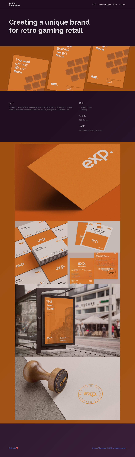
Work (94, 4)
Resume (122, 4)
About (115, 4)
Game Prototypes (104, 4)
